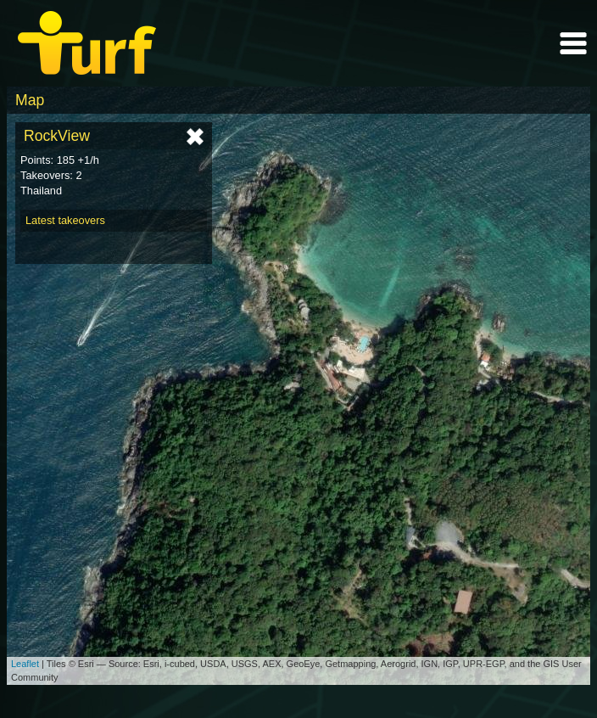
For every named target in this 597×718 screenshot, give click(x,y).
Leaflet (25, 664)
